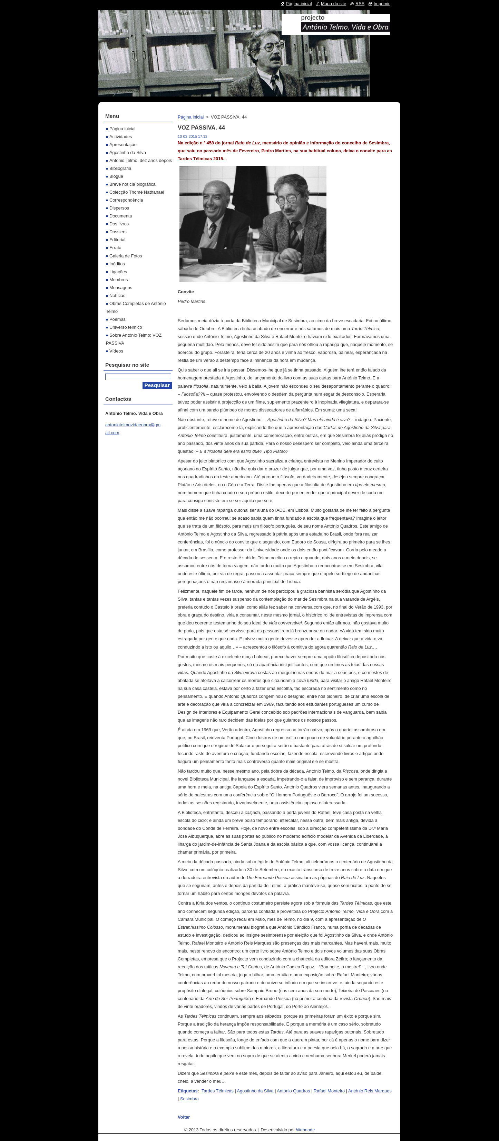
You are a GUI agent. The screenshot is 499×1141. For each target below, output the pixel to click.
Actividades (120, 136)
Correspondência (126, 200)
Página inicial (191, 117)
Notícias (117, 295)
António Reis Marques (370, 1090)
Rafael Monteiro (329, 1090)
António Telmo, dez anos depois (140, 160)
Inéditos (117, 263)
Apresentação (123, 144)
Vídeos (116, 351)
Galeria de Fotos (125, 255)
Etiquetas (188, 1090)
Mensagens (120, 287)
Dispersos (119, 208)
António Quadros (293, 1090)
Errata (115, 247)
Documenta (120, 215)
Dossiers (118, 231)
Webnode (305, 1129)
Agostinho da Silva (255, 1090)
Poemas (117, 319)
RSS (359, 3)
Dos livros (119, 223)
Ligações (118, 271)
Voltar (184, 1117)
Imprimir (382, 3)
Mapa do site (333, 3)
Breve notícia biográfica (132, 184)
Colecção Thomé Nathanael (136, 192)
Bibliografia (120, 168)
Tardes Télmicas (218, 1090)
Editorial (117, 239)
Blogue (116, 176)
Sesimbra (189, 1098)
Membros (118, 279)
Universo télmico (125, 327)
